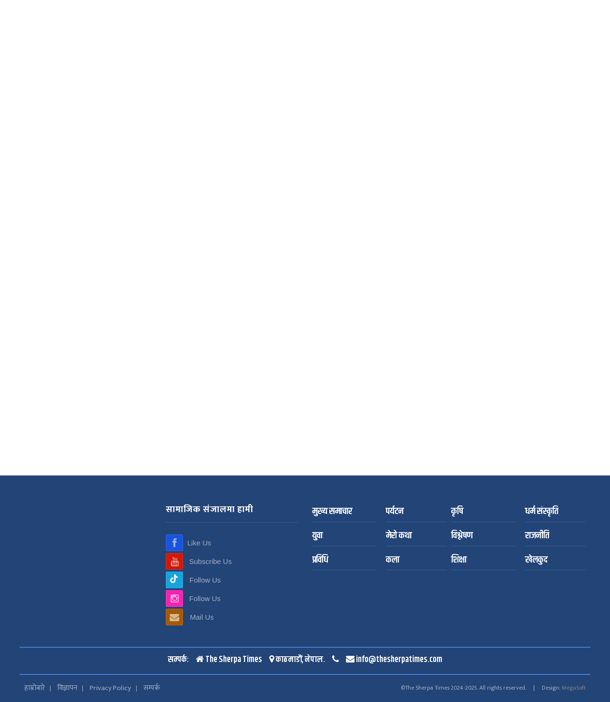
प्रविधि (320, 560)
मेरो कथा (399, 536)
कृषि (457, 512)
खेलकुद (536, 560)
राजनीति (537, 536)
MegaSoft (574, 687)
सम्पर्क (151, 688)
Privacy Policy (110, 688)
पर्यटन (395, 512)
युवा (317, 536)
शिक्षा (459, 560)
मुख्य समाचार (332, 512)
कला (392, 560)
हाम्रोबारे (34, 688)
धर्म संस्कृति (541, 512)
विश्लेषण (462, 536)
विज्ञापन (67, 688)
